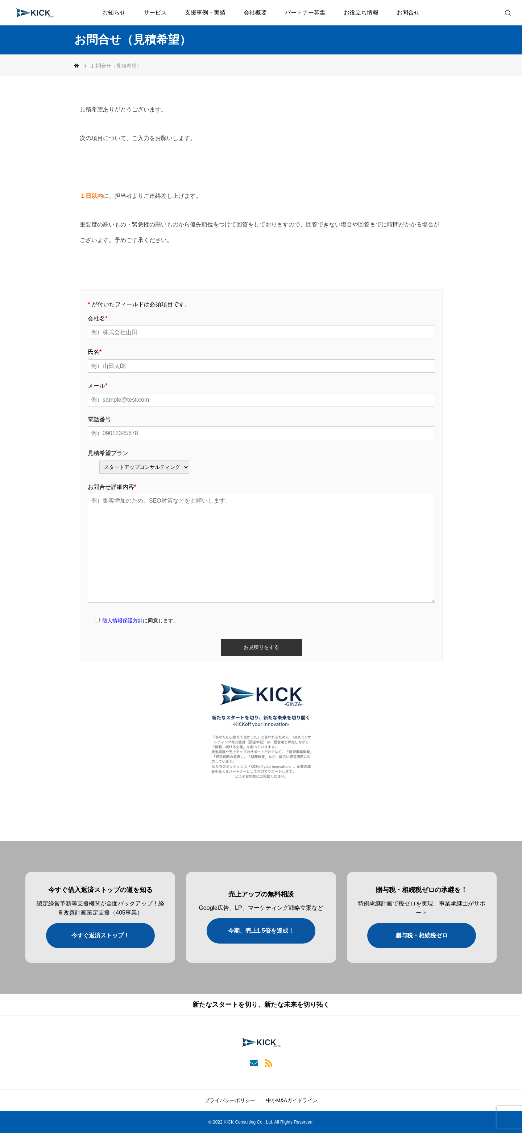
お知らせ (113, 12)
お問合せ (408, 12)
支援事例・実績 (205, 12)
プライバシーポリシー (229, 1100)
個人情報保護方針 (122, 620)
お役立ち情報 (361, 12)
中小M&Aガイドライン (292, 1100)
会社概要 (255, 12)
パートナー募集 (305, 12)
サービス (155, 12)
